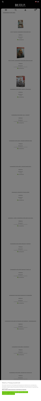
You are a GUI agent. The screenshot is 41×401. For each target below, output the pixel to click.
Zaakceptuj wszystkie (8, 393)
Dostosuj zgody (23, 392)
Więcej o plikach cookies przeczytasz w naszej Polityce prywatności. (14, 389)
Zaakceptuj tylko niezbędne (10, 392)
